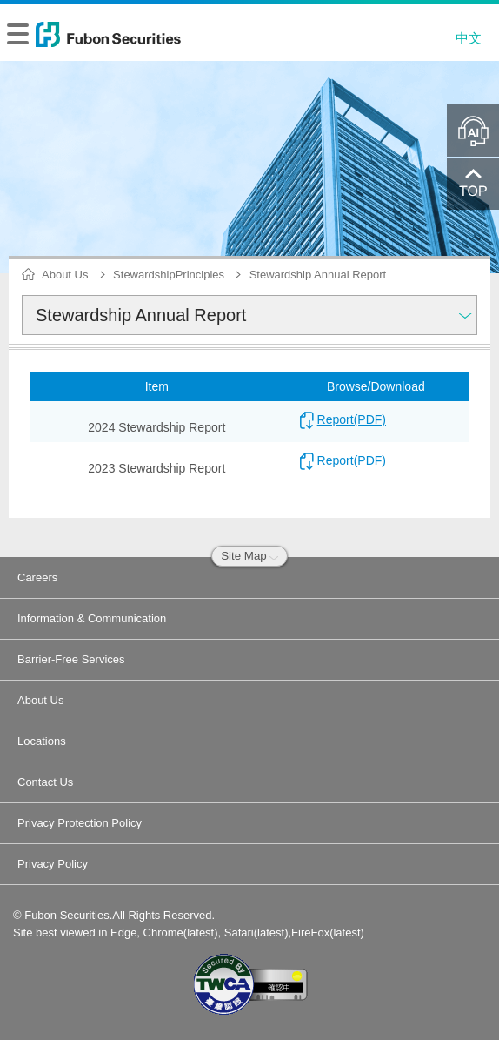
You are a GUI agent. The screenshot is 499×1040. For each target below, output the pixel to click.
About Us (40, 700)
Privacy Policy (52, 863)
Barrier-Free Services (71, 659)
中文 (469, 37)
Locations (41, 741)
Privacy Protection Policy (79, 822)
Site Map (249, 555)
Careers (37, 577)
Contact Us (45, 781)
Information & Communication (91, 618)
